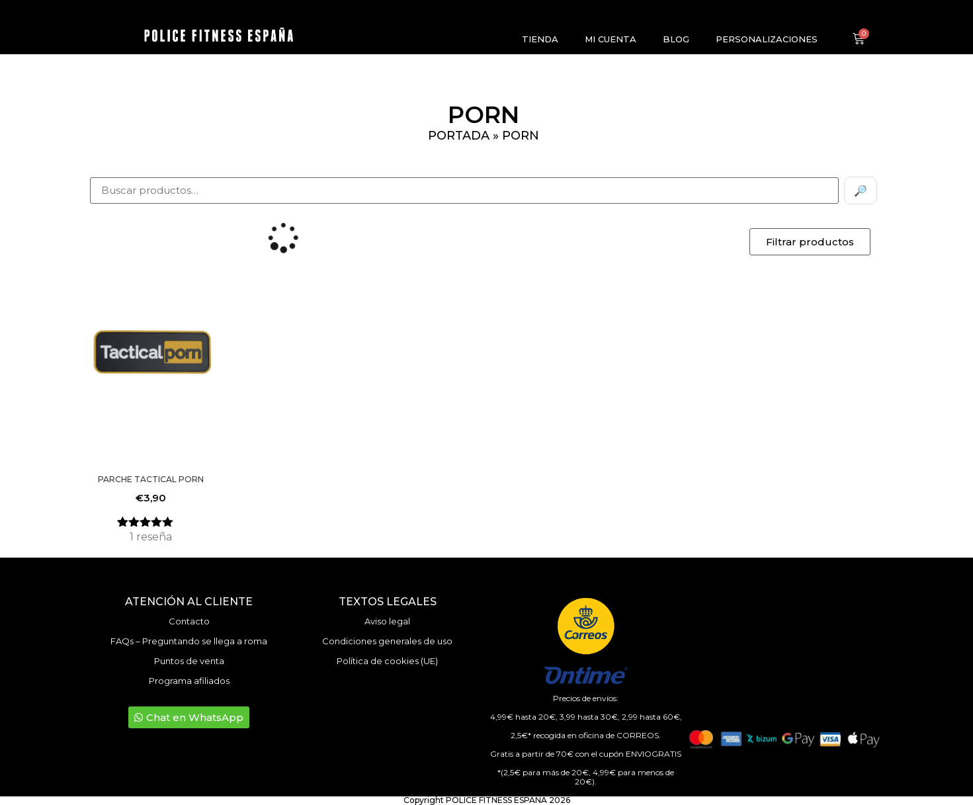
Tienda (540, 39)
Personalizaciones (767, 39)
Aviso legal (387, 621)
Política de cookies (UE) (387, 661)
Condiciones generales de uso (387, 641)
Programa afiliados (189, 680)
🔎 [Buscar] (860, 190)
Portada (458, 135)
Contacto (189, 621)
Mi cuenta (610, 39)
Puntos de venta (189, 661)
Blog (676, 39)
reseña (151, 536)
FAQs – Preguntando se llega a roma (188, 641)
